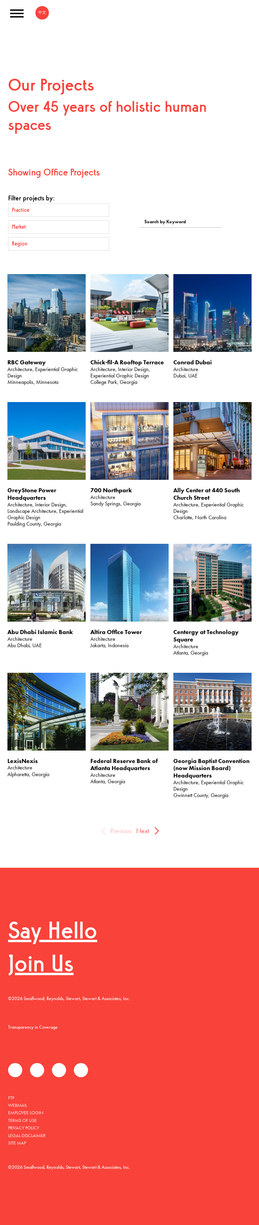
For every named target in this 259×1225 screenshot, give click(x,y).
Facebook (15, 1070)
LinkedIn (59, 1070)
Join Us (41, 966)
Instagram (81, 1070)
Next (142, 830)
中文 (42, 12)
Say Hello (52, 933)
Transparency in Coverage (33, 1027)
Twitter (37, 1070)
